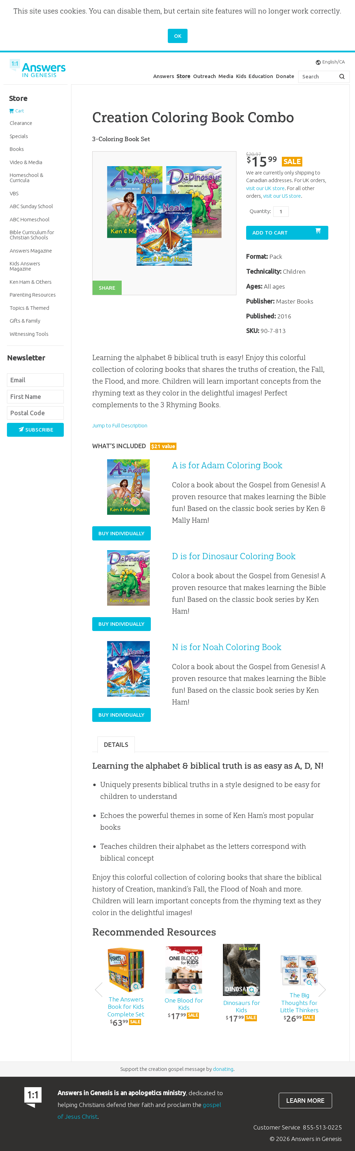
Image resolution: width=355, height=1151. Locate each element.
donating (223, 1069)
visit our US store (282, 196)
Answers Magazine (31, 251)
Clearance (21, 123)
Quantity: (260, 211)
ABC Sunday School (31, 206)
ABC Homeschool (30, 219)
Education (261, 76)
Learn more (305, 1100)
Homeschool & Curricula (26, 177)
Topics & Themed (29, 308)
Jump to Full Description (119, 425)
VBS (14, 193)
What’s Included (134, 446)
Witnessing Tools (29, 334)
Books (17, 149)
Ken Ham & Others (31, 282)
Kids (241, 76)
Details (116, 744)
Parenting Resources (33, 295)
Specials (19, 136)
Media (225, 76)
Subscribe (36, 430)
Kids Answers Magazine (25, 266)
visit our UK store (265, 188)
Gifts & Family (25, 321)
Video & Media (26, 162)
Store (183, 76)
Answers (163, 76)
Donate (285, 76)
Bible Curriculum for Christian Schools (32, 234)
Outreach (204, 76)
